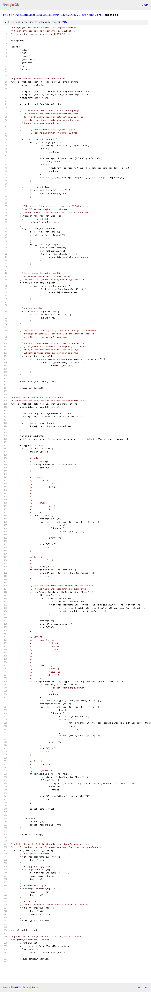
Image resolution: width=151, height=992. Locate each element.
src (84, 15)
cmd (91, 15)
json (145, 987)
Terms (35, 987)
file (65, 22)
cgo (99, 15)
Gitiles (18, 987)
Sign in (145, 4)
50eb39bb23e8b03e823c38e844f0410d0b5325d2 (46, 15)
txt (138, 987)
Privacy (26, 987)
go (4, 15)
